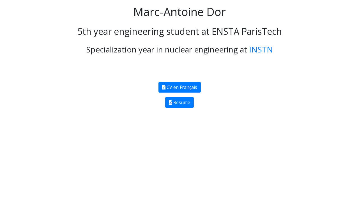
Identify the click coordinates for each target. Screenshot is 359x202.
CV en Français (179, 87)
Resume (179, 102)
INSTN (260, 49)
